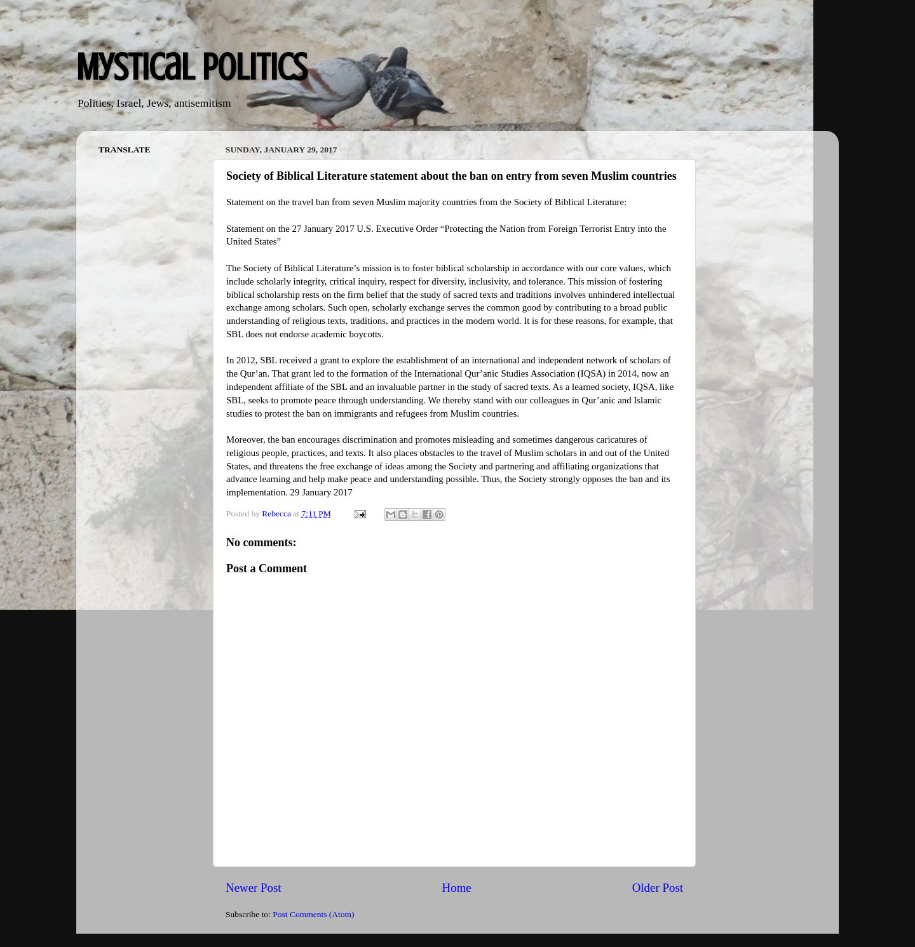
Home (456, 887)
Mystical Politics (191, 67)
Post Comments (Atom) (313, 914)
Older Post (657, 887)
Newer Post (253, 887)
